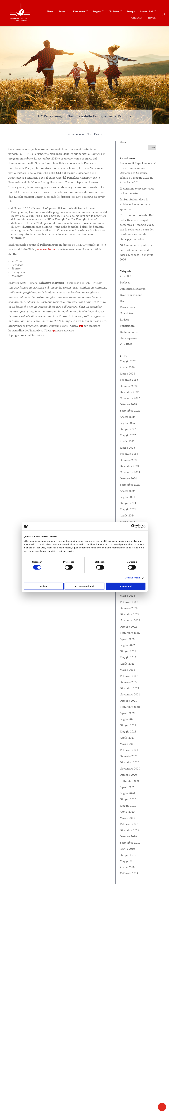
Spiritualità (127, 325)
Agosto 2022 (127, 638)
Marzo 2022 (127, 669)
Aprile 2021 (127, 737)
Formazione (79, 11)
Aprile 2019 (127, 867)
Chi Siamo (114, 11)
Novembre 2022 (130, 620)
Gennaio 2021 (128, 756)
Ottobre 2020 (128, 774)
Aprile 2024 (127, 515)
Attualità (125, 276)
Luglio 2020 (127, 793)
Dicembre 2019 (129, 830)
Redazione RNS (81, 134)
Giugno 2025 (128, 429)
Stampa (131, 11)
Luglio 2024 (127, 497)
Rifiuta (43, 586)
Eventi (62, 11)
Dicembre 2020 (129, 762)
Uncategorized (129, 338)
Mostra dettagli (132, 577)
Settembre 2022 (130, 632)
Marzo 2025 (127, 447)
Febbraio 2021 (129, 750)
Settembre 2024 (130, 484)
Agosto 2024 (127, 490)
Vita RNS (126, 344)
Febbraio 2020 (129, 824)
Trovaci (151, 17)
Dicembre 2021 (129, 688)
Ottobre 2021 (128, 700)
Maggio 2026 (128, 361)
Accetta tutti (125, 586)
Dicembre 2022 (129, 614)
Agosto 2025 (127, 416)
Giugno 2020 (128, 799)
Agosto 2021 (127, 713)
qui (54, 330)
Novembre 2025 (130, 398)
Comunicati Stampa (132, 288)
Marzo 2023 (127, 595)
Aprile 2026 (127, 367)
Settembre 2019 (130, 842)
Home (50, 11)
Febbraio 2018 (129, 873)
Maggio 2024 (128, 509)
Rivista (124, 319)
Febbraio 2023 (129, 601)
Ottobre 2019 (128, 836)
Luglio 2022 (127, 645)
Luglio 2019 (127, 848)
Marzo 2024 (127, 521)
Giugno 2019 (128, 854)
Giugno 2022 (128, 651)
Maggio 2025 (128, 435)
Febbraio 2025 (129, 453)
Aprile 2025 (127, 441)
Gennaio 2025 (128, 459)
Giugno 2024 (128, 503)
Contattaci (136, 17)
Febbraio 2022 (129, 675)
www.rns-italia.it (47, 249)
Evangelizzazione (131, 294)
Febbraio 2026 (129, 379)
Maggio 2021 (128, 731)
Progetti (97, 11)
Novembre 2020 (130, 768)
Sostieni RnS (146, 11)
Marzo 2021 (127, 743)
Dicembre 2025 (129, 392)
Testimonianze (129, 331)
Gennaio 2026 (128, 385)
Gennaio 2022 (128, 682)
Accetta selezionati (84, 586)
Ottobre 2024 (128, 478)
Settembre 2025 (130, 410)
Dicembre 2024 (129, 466)
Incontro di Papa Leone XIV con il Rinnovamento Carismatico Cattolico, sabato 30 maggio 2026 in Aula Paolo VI (138, 173)
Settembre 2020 (130, 780)
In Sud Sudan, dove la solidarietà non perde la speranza (135, 204)
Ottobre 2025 (128, 404)
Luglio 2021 (127, 719)
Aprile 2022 (127, 663)
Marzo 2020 (127, 817)
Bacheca (125, 282)
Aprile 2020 (127, 811)
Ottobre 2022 (128, 626)
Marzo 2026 (127, 373)
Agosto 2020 (127, 787)
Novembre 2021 (130, 694)
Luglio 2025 (127, 422)
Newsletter (127, 313)
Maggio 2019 (128, 861)
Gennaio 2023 (128, 608)
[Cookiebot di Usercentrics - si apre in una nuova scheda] (133, 526)
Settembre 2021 (130, 706)
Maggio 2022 (128, 657)
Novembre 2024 (130, 472)
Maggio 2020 (128, 805)
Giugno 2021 (128, 725)
